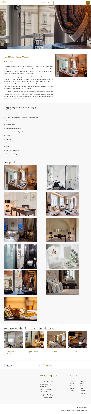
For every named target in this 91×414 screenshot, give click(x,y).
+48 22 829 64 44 (45, 389)
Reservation (83, 393)
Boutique (73, 391)
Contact (82, 391)
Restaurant (83, 386)
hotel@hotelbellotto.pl (46, 395)
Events (72, 383)
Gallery (82, 388)
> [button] (8, 45)
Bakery (82, 383)
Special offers (72, 387)
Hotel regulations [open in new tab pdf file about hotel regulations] (82, 407)
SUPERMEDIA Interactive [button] (81, 410)
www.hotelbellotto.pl (46, 397)
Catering (82, 381)
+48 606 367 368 (45, 392)
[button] (39, 366)
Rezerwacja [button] (46, 2)
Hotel (71, 381)
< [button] (5, 45)
